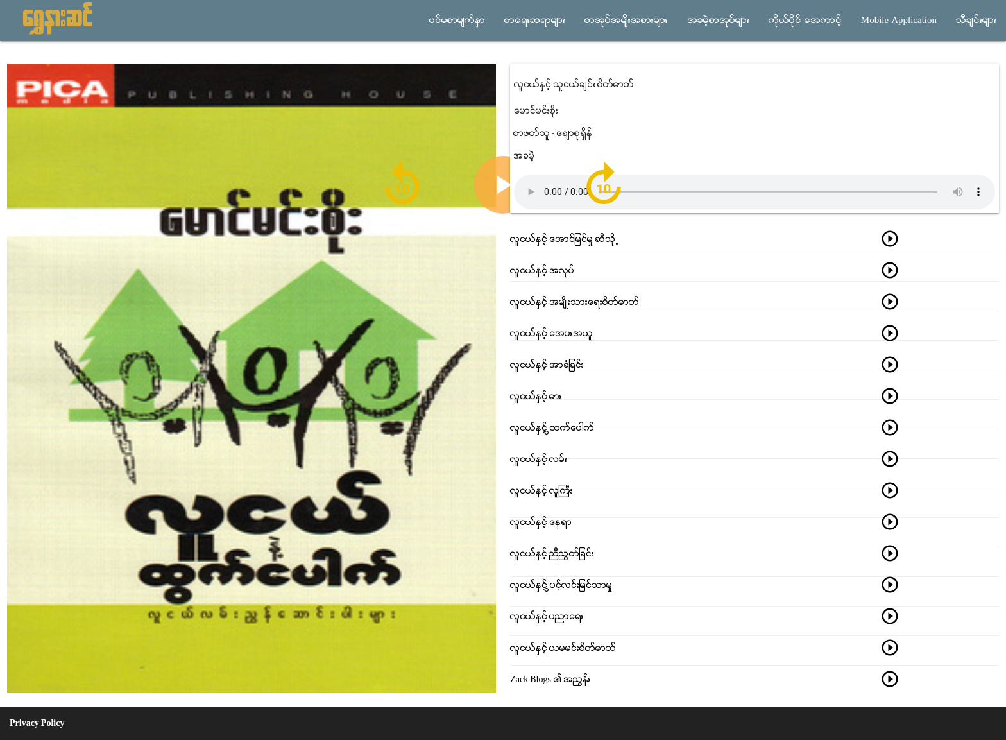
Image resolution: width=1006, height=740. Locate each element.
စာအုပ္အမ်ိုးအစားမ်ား (626, 20)
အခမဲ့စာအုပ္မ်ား (718, 20)
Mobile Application (899, 20)
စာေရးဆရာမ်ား (534, 20)
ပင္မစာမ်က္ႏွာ (457, 20)
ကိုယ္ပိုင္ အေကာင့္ (805, 20)
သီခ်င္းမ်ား (976, 20)
